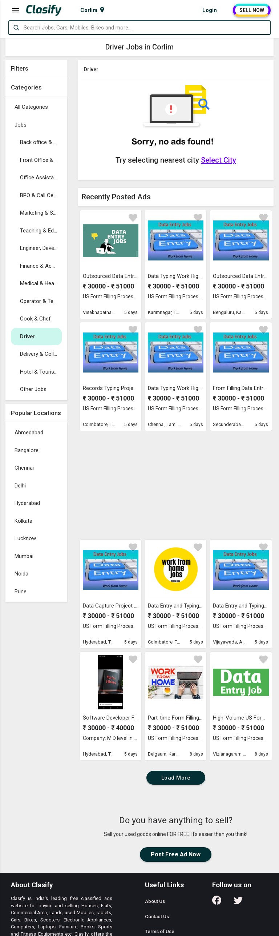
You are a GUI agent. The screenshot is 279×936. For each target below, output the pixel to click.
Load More (176, 777)
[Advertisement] (36, 715)
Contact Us (157, 916)
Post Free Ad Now (176, 854)
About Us (155, 901)
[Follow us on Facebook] (216, 902)
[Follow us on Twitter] (238, 902)
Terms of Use (159, 931)
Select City (218, 160)
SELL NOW (251, 10)
